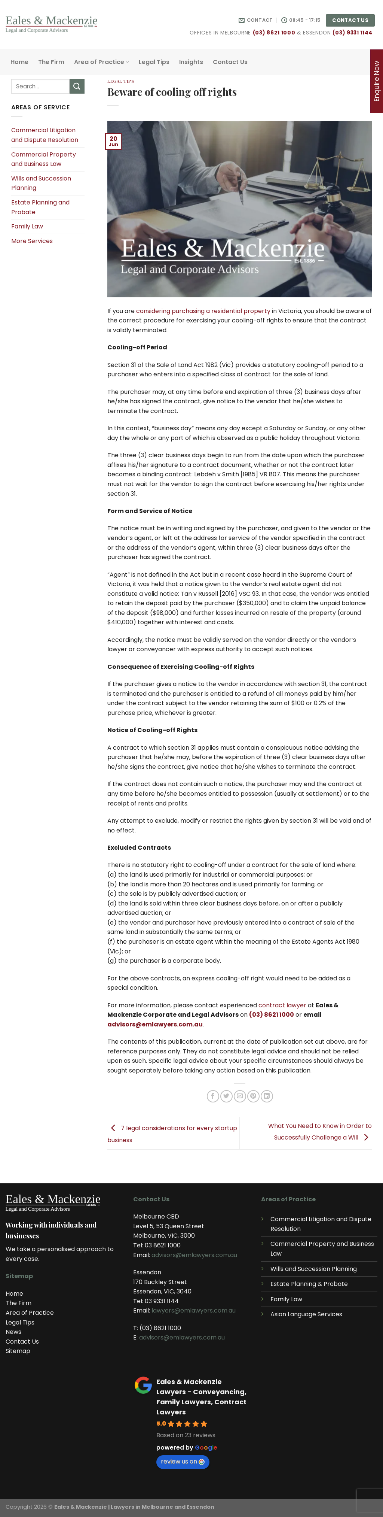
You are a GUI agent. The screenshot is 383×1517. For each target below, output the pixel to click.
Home (19, 62)
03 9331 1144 (162, 1301)
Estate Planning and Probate (40, 207)
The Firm (51, 62)
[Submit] (77, 86)
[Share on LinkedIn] (267, 1096)
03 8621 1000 (163, 1245)
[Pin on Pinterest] (253, 1096)
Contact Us (230, 62)
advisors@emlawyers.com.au (155, 1024)
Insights (191, 62)
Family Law (27, 226)
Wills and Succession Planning (41, 183)
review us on (183, 1461)
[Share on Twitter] (226, 1096)
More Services (32, 241)
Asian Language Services (306, 1314)
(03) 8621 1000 (274, 32)
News (13, 1332)
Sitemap (18, 1351)
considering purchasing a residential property (203, 311)
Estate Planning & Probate (309, 1284)
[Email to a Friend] (240, 1096)
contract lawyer (282, 1005)
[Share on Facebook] (213, 1096)
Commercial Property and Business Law (43, 159)
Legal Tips (154, 62)
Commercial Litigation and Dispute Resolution (44, 135)
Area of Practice (101, 62)
